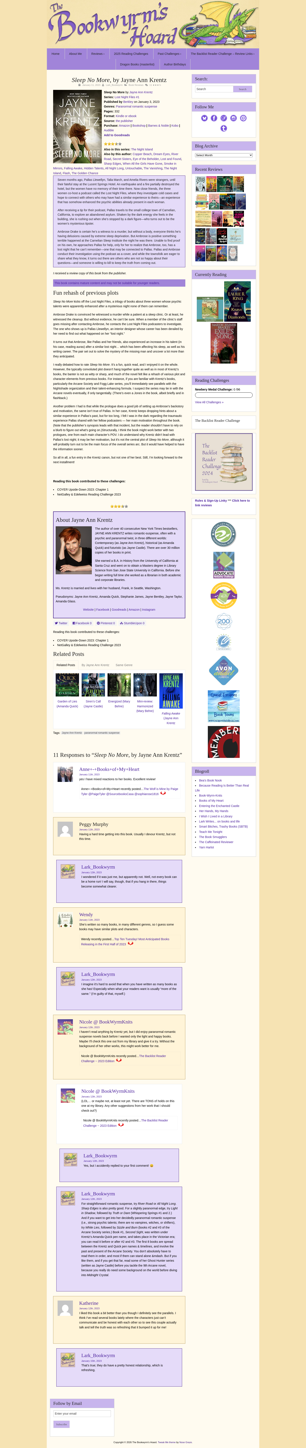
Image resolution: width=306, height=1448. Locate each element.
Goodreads (119, 609)
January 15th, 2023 (91, 1361)
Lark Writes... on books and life (219, 821)
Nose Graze (185, 1442)
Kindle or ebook (126, 116)
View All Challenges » (209, 402)
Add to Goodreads (117, 135)
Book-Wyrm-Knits (210, 795)
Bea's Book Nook (210, 780)
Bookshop (139, 125)
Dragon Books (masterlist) (137, 64)
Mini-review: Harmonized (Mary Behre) (145, 706)
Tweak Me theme (167, 1442)
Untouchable (133, 168)
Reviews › (97, 53)
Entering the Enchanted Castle (219, 806)
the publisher (124, 121)
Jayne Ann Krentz (141, 92)
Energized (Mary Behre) (119, 704)
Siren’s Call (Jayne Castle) (93, 704)
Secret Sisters (122, 159)
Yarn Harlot (206, 847)
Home (56, 53)
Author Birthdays (175, 64)
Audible (109, 130)
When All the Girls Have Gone (142, 163)
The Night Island (142, 149)
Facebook (102, 609)
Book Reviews (136, 85)
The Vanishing (153, 168)
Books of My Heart (211, 800)
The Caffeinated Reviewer (216, 842)
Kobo (174, 125)
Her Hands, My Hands (213, 811)
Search (242, 89)
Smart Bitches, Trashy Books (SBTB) (223, 826)
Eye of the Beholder (146, 159)
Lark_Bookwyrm (114, 85)
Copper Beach (142, 154)
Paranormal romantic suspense (136, 106)
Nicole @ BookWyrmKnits (106, 1022)
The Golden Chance (85, 173)
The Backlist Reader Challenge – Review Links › (223, 53)
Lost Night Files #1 (127, 97)
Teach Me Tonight (210, 832)
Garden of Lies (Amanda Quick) (67, 704)
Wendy (86, 914)
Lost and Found (170, 159)
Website (88, 609)
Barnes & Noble (158, 125)
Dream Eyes (161, 154)
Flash (66, 173)
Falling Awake (73, 168)
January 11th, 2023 (89, 774)
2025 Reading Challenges (131, 53)
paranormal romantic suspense (101, 732)
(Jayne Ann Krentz (171, 718)
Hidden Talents (93, 168)
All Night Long (114, 168)
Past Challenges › (169, 53)
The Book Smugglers (213, 837)
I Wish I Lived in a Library (215, 816)
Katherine (89, 1303)
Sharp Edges (112, 163)
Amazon (124, 125)
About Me (75, 53)
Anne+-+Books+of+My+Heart (109, 769)
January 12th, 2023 (91, 872)
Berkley (128, 101)
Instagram (148, 609)
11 (150, 85)
